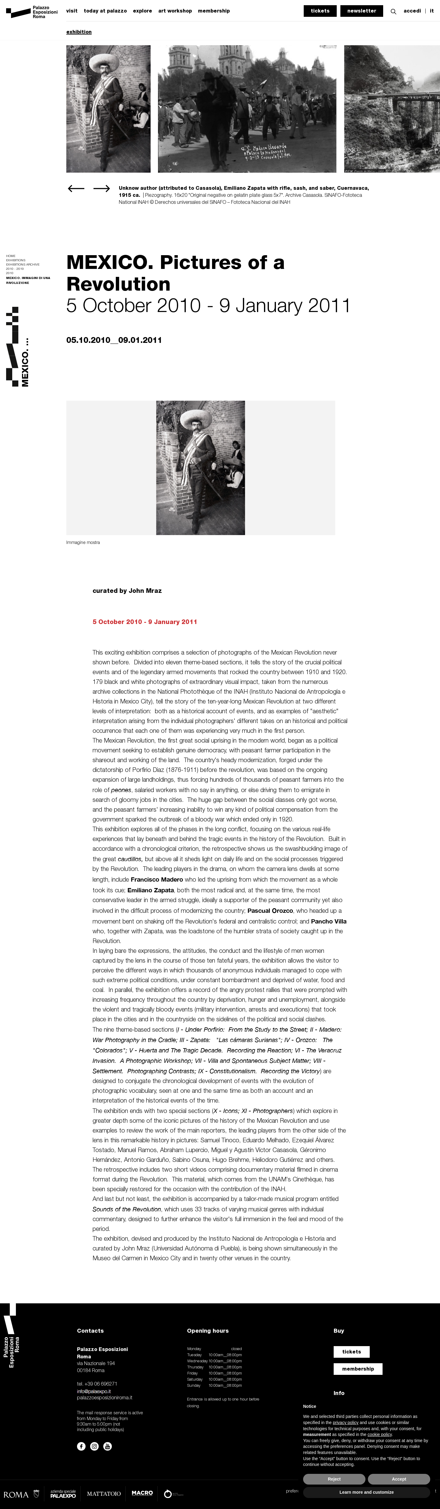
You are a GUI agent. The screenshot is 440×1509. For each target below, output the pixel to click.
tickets (320, 11)
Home (10, 256)
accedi (412, 11)
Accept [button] (399, 1479)
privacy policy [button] (345, 1422)
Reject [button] (334, 1479)
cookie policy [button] (380, 1434)
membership (214, 11)
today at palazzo (105, 11)
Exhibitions (15, 260)
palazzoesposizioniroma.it (104, 1398)
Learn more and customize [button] (366, 1492)
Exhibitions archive (22, 264)
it (432, 11)
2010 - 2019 (15, 269)
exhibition (79, 32)
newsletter (361, 11)
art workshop (175, 11)
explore (142, 11)
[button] (393, 11)
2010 (9, 273)
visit (72, 11)
